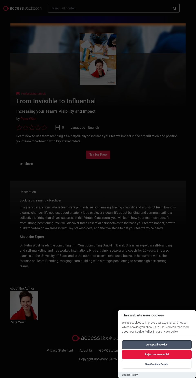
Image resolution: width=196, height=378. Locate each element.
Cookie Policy (144, 331)
